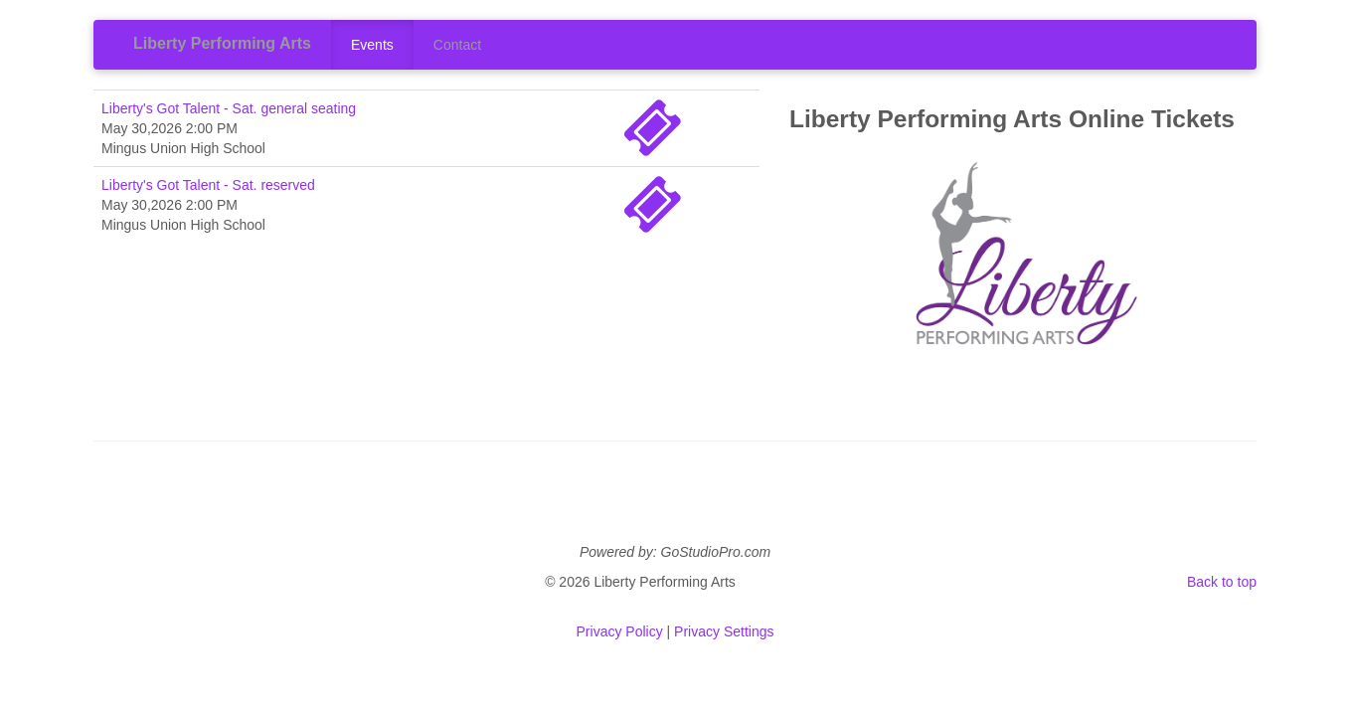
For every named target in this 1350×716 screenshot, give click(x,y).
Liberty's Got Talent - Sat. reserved (208, 185)
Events (372, 45)
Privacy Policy (620, 631)
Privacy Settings (723, 631)
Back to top (1222, 582)
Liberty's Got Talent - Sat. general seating (228, 108)
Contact (457, 45)
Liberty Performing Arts (222, 43)
